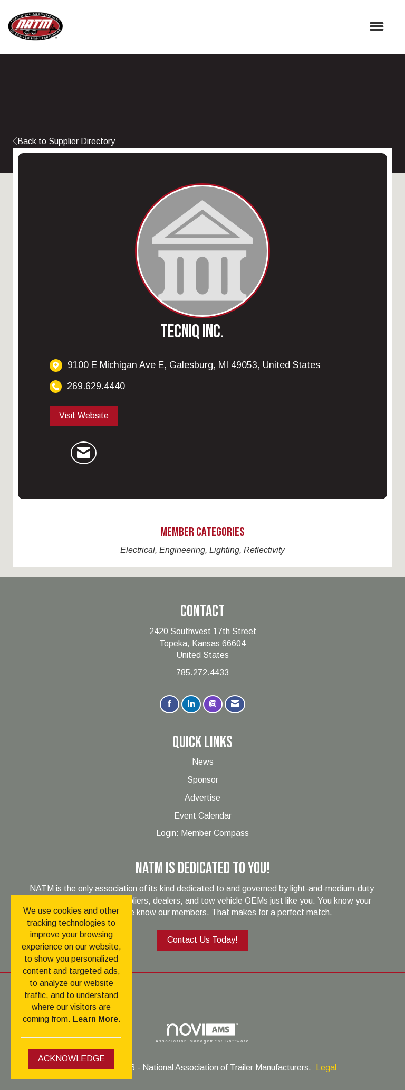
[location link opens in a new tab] (194, 365)
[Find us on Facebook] (169, 704)
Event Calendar (203, 815)
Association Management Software (202, 1033)
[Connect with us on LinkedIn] (191, 704)
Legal (326, 1067)
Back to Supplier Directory (64, 141)
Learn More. (96, 1018)
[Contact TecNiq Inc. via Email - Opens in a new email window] (84, 453)
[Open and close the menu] (228, 27)
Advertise (202, 797)
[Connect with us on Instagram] (213, 704)
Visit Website (84, 415)
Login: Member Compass (202, 833)
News (203, 761)
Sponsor (202, 779)
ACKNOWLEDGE (71, 1058)
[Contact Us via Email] (235, 704)
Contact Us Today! (202, 939)
